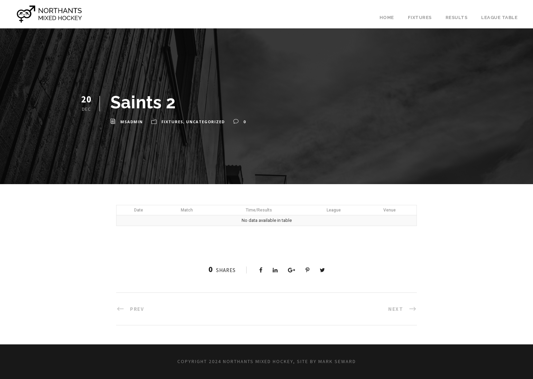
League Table (499, 17)
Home (387, 17)
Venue (389, 210)
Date (138, 210)
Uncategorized (205, 121)
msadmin (131, 121)
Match (187, 210)
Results (457, 17)
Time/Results (259, 210)
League (334, 210)
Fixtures (420, 17)
